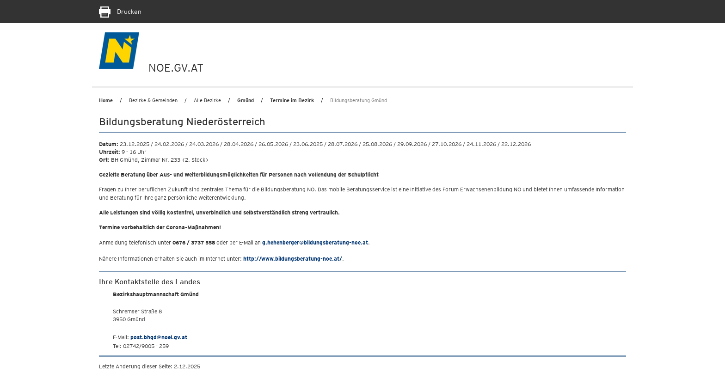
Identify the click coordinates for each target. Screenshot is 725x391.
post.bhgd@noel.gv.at (158, 337)
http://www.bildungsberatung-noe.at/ (292, 258)
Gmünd (245, 100)
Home (106, 100)
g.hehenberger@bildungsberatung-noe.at (315, 242)
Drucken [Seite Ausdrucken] (120, 11)
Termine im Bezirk (292, 100)
